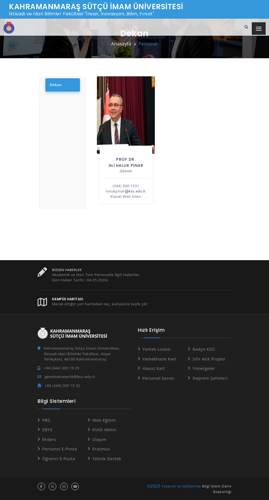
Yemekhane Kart (160, 359)
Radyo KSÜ (204, 349)
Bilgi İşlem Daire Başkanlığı (216, 489)
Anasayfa (121, 44)
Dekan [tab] (56, 84)
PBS (46, 420)
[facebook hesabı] (41, 486)
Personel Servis (158, 378)
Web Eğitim (104, 420)
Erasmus (101, 449)
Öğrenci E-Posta (58, 458)
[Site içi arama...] (246, 27)
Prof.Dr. (126, 159)
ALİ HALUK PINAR (126, 165)
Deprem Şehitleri (210, 378)
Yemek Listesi (157, 349)
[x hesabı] (52, 486)
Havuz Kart (154, 368)
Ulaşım (99, 439)
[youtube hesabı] (75, 486)
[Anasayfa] (8, 27)
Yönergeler (204, 368)
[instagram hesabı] (63, 486)
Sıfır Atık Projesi (209, 359)
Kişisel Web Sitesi (126, 196)
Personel (148, 44)
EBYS (47, 429)
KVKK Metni (104, 429)
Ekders (49, 439)
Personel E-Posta (59, 449)
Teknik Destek (106, 458)
